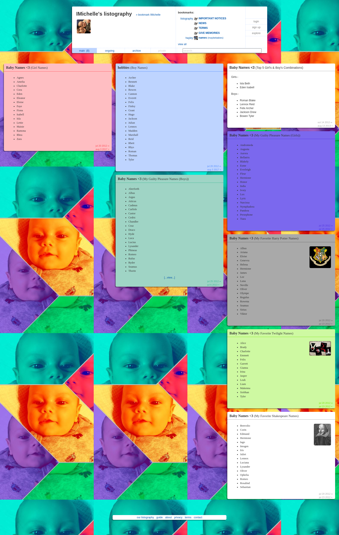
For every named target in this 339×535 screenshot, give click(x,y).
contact (198, 517)
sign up (256, 27)
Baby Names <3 (28, 67)
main (84, 50)
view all (182, 44)
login (256, 21)
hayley (189, 37)
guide (159, 517)
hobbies (134, 67)
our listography (145, 517)
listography (186, 18)
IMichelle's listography (104, 14)
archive (138, 50)
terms (188, 517)
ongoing (110, 50)
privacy (178, 517)
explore (256, 33)
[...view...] (169, 277)
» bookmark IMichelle (148, 14)
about (168, 517)
